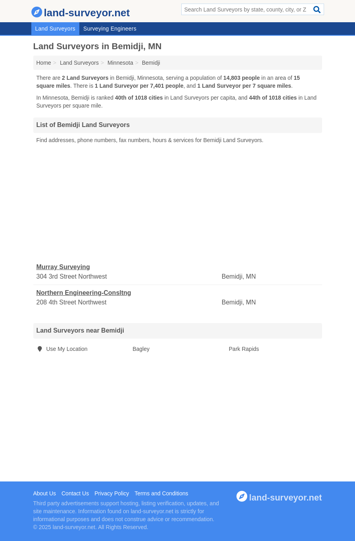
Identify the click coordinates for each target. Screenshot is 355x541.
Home (43, 63)
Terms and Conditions (161, 493)
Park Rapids (244, 349)
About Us (44, 493)
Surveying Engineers (109, 28)
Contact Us (75, 493)
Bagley (141, 349)
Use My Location (62, 349)
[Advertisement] (177, 203)
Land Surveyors (55, 28)
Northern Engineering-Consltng (83, 292)
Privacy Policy (111, 493)
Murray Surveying (63, 267)
